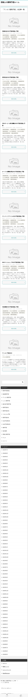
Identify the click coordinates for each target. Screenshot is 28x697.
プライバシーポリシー (6, 688)
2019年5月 (5, 654)
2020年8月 (5, 604)
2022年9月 (5, 520)
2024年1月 (5, 466)
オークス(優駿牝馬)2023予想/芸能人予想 (13, 171)
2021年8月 (5, 563)
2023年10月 (5, 476)
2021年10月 (5, 557)
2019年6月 (5, 651)
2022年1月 (5, 547)
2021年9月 (5, 560)
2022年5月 (5, 533)
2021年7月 (5, 567)
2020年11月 (5, 594)
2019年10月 (5, 637)
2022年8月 (5, 523)
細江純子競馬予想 (6, 38)
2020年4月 (5, 617)
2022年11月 (5, 513)
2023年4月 (5, 496)
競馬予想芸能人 (6, 35)
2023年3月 (5, 500)
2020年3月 (5, 620)
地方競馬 (5, 431)
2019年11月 (5, 634)
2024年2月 (5, 463)
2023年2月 (5, 503)
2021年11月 (5, 553)
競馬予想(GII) (6, 417)
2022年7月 (5, 527)
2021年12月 (5, 550)
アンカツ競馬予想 (21, 35)
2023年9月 (5, 480)
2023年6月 (5, 490)
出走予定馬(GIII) (6, 424)
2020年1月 (5, 627)
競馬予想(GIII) (6, 410)
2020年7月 (5, 607)
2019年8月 (5, 644)
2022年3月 (5, 540)
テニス (4, 437)
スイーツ (5, 441)
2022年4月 (5, 537)
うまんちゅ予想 (21, 38)
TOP (9, 680)
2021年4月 (5, 577)
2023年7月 (5, 486)
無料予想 (5, 427)
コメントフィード (7, 670)
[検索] (13, 382)
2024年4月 (5, 456)
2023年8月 (5, 483)
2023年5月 (5, 493)
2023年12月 (5, 470)
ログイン (5, 663)
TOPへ (21, 695)
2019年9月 (5, 641)
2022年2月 (5, 543)
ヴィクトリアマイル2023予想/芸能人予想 (13, 216)
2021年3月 (5, 580)
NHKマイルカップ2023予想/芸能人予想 (12, 262)
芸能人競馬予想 (14, 37)
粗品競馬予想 (13, 35)
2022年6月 (5, 530)
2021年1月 (5, 587)
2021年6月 (5, 570)
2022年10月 (5, 516)
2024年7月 (5, 449)
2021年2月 (5, 584)
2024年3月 (5, 460)
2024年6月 (5, 453)
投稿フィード (6, 666)
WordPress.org (6, 673)
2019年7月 (5, 647)
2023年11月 (5, 473)
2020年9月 (5, 600)
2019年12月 (5, 631)
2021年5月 (5, 573)
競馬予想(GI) (14, 38)
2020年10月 (5, 597)
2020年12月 (5, 590)
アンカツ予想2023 (7, 353)
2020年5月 (5, 614)
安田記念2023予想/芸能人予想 (10, 77)
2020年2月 (5, 624)
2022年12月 (5, 510)
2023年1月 (5, 506)
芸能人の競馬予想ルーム (10, 2)
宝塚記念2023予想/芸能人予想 (10, 31)
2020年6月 (5, 610)
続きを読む (18, 52)
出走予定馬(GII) (6, 420)
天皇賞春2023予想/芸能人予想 (10, 307)
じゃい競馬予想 (6, 37)
